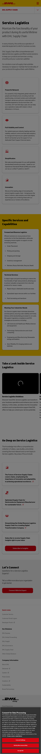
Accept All (20, 750)
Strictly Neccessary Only (20, 745)
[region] (20, 730)
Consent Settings (20, 740)
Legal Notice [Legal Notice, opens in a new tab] (18, 736)
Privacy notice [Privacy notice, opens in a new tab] (11, 736)
